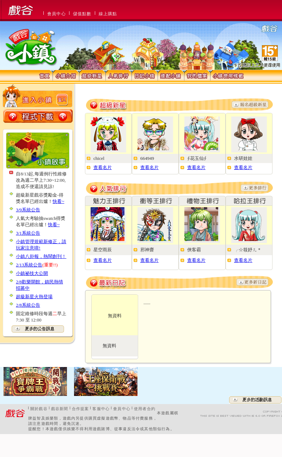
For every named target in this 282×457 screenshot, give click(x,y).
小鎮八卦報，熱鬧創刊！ (41, 256)
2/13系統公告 (29, 264)
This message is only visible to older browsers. (141, 10)
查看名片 (102, 167)
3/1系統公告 (28, 233)
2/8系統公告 (28, 305)
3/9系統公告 (28, 209)
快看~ (58, 201)
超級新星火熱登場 (34, 296)
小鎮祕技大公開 (32, 273)
